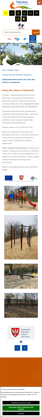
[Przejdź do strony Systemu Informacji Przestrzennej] (33, 39)
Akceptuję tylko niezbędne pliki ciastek (21, 408)
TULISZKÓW (21, 372)
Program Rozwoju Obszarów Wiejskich (16, 75)
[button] (21, 181)
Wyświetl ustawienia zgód (21, 403)
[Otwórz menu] (39, 2)
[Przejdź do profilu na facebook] (25, 39)
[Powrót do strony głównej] (4, 70)
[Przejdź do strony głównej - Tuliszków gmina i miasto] (21, 5)
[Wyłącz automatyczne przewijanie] (21, 342)
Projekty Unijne (13, 70)
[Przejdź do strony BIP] (9, 39)
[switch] (24, 13)
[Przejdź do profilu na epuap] (17, 39)
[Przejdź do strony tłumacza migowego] (21, 26)
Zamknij (21, 413)
